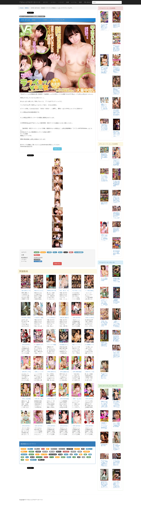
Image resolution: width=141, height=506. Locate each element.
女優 (67, 2)
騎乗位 (27, 8)
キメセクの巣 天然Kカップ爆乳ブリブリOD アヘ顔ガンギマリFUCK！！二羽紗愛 (104, 28)
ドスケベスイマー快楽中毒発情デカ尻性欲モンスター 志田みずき (116, 463)
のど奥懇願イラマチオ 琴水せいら (93, 344)
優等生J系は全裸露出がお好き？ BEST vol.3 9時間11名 (104, 156)
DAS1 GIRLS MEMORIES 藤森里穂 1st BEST (116, 230)
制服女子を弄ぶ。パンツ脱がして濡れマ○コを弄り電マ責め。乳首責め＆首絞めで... (104, 405)
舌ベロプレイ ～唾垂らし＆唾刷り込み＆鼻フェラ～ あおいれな (104, 376)
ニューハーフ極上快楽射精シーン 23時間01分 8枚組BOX (116, 252)
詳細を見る (57, 149)
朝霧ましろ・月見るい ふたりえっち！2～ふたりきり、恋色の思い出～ (104, 107)
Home (21, 8)
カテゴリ (45, 2)
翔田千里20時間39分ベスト (104, 203)
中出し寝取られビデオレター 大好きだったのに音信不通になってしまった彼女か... (116, 405)
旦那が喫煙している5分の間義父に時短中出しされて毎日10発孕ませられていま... (116, 113)
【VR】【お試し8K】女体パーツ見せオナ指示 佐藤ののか (104, 323)
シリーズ (60, 2)
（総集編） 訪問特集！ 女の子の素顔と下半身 (116, 301)
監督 (80, 2)
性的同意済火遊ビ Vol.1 (104, 445)
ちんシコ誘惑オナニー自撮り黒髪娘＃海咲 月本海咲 (116, 424)
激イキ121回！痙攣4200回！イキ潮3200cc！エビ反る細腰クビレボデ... (116, 447)
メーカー (53, 2)
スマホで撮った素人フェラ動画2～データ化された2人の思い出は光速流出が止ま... (116, 485)
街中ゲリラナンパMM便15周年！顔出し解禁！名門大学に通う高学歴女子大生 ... (116, 48)
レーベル (73, 2)
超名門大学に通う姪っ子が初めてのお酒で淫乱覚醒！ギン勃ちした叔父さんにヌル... (104, 485)
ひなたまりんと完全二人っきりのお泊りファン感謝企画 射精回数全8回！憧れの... (116, 163)
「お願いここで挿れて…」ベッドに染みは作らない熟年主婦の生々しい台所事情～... (116, 325)
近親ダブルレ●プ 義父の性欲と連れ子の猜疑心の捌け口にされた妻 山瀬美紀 (116, 199)
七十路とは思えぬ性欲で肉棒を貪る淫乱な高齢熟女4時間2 (116, 184)
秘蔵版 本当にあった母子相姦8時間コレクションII (104, 344)
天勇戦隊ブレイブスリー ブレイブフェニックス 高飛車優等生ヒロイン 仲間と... (104, 426)
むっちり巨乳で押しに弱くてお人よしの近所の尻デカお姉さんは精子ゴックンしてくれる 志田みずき (116, 356)
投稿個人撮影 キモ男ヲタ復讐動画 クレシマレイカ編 (116, 280)
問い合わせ (87, 2)
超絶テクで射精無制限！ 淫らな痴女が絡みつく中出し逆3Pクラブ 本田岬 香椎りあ (116, 92)
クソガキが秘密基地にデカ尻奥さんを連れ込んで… (116, 25)
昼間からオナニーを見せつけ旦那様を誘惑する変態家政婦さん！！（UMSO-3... (116, 69)
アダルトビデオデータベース (29, 2)
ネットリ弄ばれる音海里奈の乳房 (104, 279)
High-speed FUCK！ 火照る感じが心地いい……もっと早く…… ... (116, 134)
